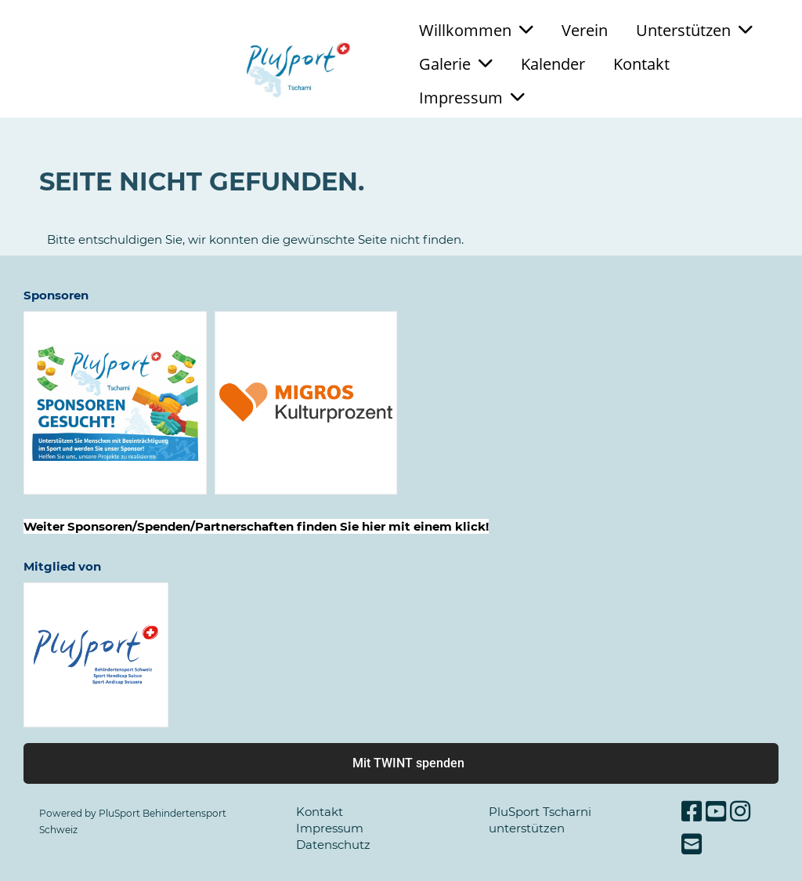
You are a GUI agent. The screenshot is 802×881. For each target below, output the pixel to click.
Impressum (472, 97)
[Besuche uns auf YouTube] (716, 811)
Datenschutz (333, 844)
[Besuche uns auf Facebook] (691, 811)
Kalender (553, 63)
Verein (585, 30)
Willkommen (476, 30)
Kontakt (641, 63)
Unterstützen (694, 30)
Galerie (456, 63)
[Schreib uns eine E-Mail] (691, 844)
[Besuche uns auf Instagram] (740, 811)
